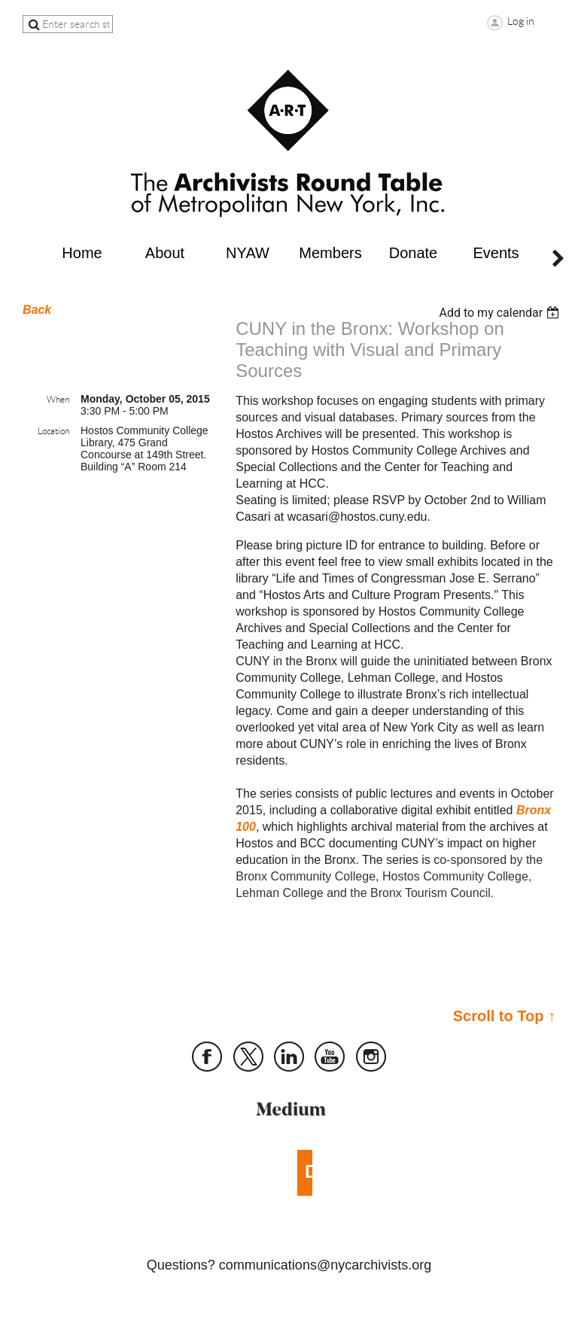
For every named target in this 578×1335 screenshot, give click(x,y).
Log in (520, 21)
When (58, 399)
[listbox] (501, 312)
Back (37, 309)
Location (53, 431)
